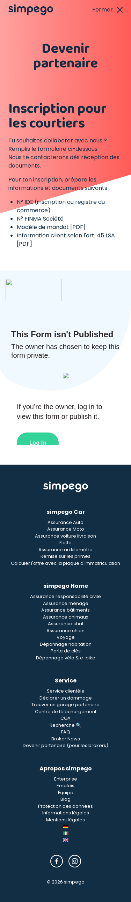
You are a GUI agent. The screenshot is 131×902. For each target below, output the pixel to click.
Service (66, 680)
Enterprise (65, 779)
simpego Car (65, 512)
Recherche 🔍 (65, 725)
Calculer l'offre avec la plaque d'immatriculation (65, 563)
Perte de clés (66, 651)
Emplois (65, 785)
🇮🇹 (65, 833)
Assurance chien (65, 630)
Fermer (107, 10)
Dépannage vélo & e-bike (65, 658)
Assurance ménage (65, 603)
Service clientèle (66, 691)
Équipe (65, 792)
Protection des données (65, 806)
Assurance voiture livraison (65, 536)
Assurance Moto (65, 529)
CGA (65, 718)
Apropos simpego (65, 768)
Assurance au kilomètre (65, 549)
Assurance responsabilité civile (65, 596)
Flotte (65, 542)
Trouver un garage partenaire (65, 704)
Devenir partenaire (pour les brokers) (65, 745)
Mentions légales (65, 819)
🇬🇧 (65, 840)
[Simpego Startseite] (65, 487)
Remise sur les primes (65, 556)
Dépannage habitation (66, 644)
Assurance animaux (65, 617)
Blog (65, 799)
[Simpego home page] (30, 9)
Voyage (66, 637)
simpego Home (65, 586)
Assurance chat (65, 623)
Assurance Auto (65, 522)
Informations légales (65, 812)
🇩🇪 (65, 826)
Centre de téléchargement (65, 711)
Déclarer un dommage (65, 698)
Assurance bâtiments (65, 610)
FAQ (65, 732)
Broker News (65, 738)
